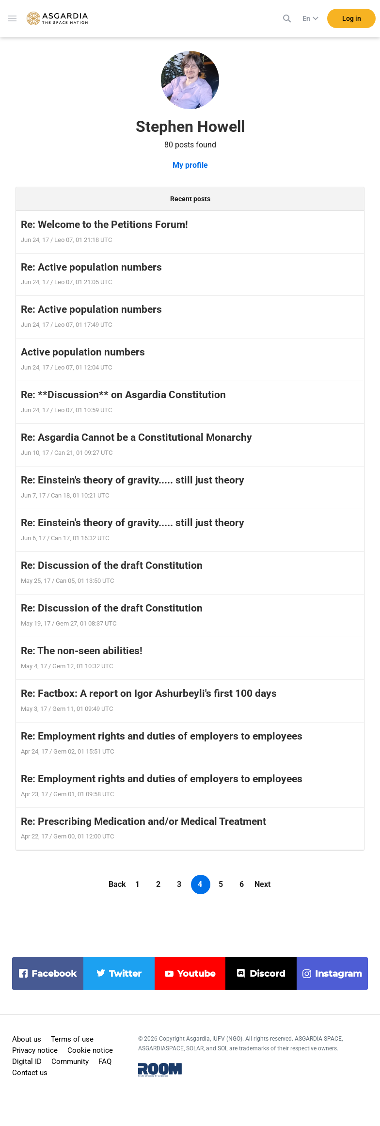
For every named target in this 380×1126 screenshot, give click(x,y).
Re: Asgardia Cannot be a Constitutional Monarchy (136, 437)
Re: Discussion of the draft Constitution (112, 565)
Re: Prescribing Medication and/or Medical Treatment (143, 821)
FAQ (104, 1061)
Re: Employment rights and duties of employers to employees (161, 736)
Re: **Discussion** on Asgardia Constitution (123, 395)
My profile (190, 165)
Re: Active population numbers (91, 267)
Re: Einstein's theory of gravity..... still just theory (132, 480)
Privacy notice (35, 1050)
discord (267, 973)
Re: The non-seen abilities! (81, 651)
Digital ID (27, 1061)
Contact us (30, 1072)
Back (117, 884)
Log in (351, 19)
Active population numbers (83, 352)
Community (70, 1061)
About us (26, 1039)
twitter (125, 973)
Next (262, 884)
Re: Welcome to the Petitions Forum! (104, 224)
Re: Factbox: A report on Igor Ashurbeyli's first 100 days (149, 693)
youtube (196, 973)
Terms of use (72, 1039)
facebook (54, 973)
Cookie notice (90, 1050)
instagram (338, 973)
